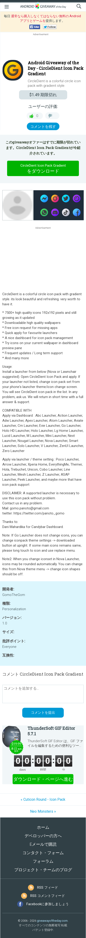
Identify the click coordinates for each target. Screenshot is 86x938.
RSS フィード (47, 887)
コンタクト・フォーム (43, 852)
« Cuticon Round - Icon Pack (43, 799)
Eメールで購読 (43, 844)
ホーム (43, 827)
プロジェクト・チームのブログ (43, 869)
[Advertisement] (43, 47)
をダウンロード (43, 168)
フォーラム (43, 861)
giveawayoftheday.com (52, 920)
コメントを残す (43, 126)
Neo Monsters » (43, 811)
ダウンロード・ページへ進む (43, 779)
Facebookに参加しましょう (47, 904)
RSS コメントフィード (47, 896)
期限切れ (43, 94)
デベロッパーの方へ (43, 835)
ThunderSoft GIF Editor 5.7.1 (51, 730)
